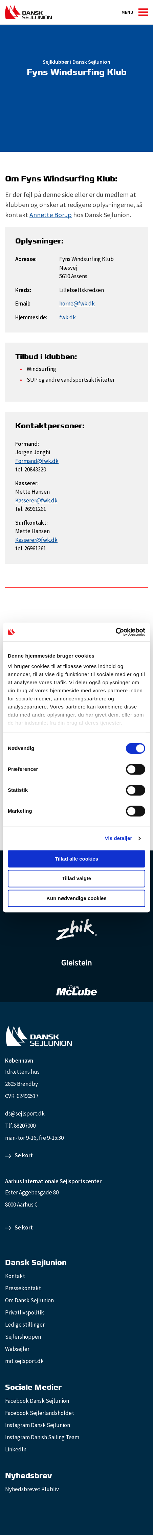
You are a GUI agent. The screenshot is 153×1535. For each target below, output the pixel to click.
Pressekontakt (23, 1288)
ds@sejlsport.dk (25, 1113)
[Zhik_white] (76, 929)
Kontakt (15, 1276)
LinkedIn (15, 1449)
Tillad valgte (76, 878)
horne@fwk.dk (77, 303)
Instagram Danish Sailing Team (42, 1437)
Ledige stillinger (25, 1324)
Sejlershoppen (23, 1336)
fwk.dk (67, 317)
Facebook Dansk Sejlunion (37, 1400)
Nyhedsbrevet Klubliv (32, 1489)
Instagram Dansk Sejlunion (37, 1425)
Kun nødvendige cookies (76, 898)
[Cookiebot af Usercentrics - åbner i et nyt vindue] (115, 632)
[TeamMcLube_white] (76, 990)
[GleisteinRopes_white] (76, 962)
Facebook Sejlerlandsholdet (39, 1413)
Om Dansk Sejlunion (29, 1300)
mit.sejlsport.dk (24, 1361)
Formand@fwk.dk (37, 461)
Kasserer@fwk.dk (36, 500)
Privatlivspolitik (24, 1312)
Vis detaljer (118, 838)
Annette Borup (50, 214)
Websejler (17, 1349)
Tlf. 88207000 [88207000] (20, 1125)
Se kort (24, 1155)
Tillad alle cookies (76, 859)
